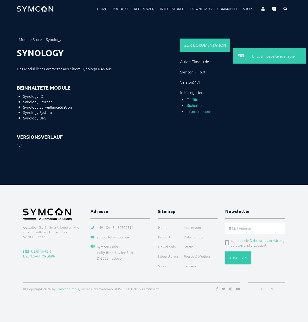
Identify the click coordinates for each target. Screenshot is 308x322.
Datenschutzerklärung (267, 240)
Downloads (201, 8)
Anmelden (238, 258)
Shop (247, 8)
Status (188, 246)
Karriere (190, 265)
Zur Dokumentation (205, 45)
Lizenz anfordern (39, 256)
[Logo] (35, 9)
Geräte (192, 100)
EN (271, 288)
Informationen (198, 112)
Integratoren (172, 8)
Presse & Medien (197, 256)
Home (102, 8)
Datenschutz (193, 237)
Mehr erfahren (37, 251)
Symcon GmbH (68, 288)
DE (261, 288)
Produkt (120, 8)
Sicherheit (195, 106)
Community (227, 8)
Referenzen (144, 8)
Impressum (192, 227)
